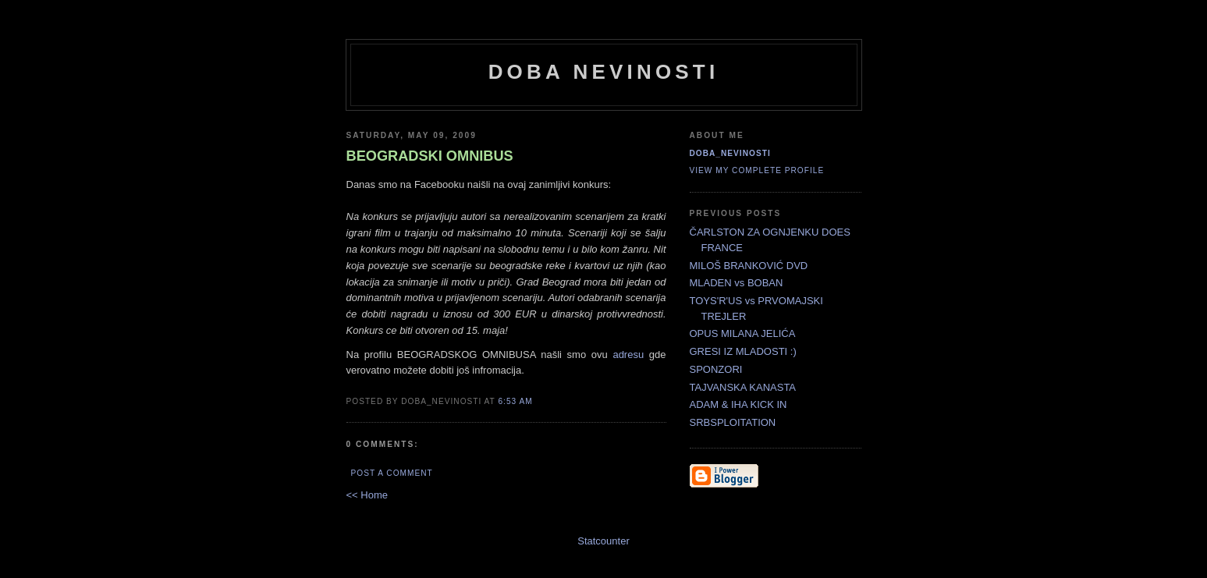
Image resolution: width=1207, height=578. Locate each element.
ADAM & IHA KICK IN (738, 404)
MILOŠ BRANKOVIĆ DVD (749, 265)
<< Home (367, 495)
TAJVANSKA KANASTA (743, 387)
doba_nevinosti (730, 153)
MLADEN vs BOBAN (736, 283)
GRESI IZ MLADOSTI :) (743, 351)
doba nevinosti (603, 71)
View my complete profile (757, 170)
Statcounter (603, 541)
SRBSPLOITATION (733, 422)
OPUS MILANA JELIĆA (743, 333)
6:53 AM (515, 401)
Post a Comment (392, 473)
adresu (628, 354)
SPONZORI (716, 369)
